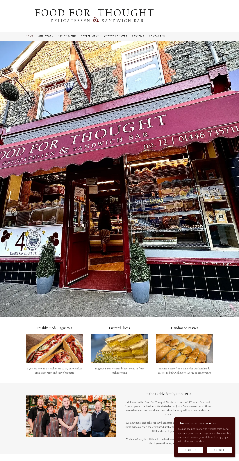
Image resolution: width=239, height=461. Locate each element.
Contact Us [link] (157, 36)
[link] (95, 15)
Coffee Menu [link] (90, 36)
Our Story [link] (46, 36)
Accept (219, 450)
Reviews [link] (138, 36)
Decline (190, 450)
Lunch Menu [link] (67, 36)
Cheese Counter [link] (115, 36)
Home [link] (30, 36)
